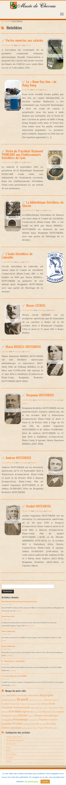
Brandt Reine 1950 (8, 620)
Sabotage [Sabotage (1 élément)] (43, 728)
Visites (20, 49)
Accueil (5, 25)
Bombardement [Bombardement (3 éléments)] (9, 704)
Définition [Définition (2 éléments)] (45, 708)
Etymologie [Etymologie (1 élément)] (38, 712)
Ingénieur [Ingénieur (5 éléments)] (27, 715)
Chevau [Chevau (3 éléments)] (47, 704)
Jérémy (27, 49)
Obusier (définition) (8, 635)
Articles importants (43, 404)
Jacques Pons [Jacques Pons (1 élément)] (37, 716)
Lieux (42, 214)
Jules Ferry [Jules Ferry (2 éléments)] (51, 716)
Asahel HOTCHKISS (38, 509)
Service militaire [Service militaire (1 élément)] (27, 732)
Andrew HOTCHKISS (18, 461)
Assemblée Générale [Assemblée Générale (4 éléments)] (16, 699)
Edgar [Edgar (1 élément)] (33, 712)
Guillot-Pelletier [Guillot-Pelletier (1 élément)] (53, 712)
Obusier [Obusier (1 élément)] (31, 720)
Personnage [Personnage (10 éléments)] (20, 723)
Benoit (45, 93)
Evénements (11, 748)
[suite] (19, 615)
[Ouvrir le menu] (62, 14)
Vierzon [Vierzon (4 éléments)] (48, 731)
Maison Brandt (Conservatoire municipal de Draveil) (19, 605)
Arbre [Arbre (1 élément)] (3, 699)
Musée (8, 755)
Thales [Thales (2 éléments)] (41, 732)
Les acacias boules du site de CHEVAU (14, 680)
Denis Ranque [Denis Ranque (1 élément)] (31, 708)
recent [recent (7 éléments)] (35, 727)
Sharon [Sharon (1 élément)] (35, 732)
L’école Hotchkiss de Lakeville (17, 259)
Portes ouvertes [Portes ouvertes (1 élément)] (34, 724)
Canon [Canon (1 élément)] (31, 704)
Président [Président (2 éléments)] (27, 728)
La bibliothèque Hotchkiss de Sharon (43, 208)
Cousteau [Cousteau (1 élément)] (23, 708)
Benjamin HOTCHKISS (40, 398)
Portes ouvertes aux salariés (24, 44)
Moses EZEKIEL (36, 309)
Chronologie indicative (15, 744)
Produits (37, 93)
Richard (28, 166)
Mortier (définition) (8, 650)
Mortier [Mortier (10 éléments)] (23, 719)
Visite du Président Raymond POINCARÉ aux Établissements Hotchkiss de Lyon (22, 158)
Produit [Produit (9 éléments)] (17, 727)
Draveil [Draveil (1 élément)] (38, 708)
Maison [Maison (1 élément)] (15, 720)
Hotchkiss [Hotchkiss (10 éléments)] (14, 715)
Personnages (42, 314)
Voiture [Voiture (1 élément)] (55, 732)
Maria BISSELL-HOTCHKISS (23, 350)
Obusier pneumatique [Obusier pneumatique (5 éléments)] (46, 719)
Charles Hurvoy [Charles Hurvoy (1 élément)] (38, 704)
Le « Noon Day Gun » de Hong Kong (39, 87)
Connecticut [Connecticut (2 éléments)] (15, 708)
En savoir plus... (32, 781)
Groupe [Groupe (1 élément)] (45, 712)
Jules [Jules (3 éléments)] (44, 715)
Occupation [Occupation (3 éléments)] (7, 723)
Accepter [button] (45, 782)
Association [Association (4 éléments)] (33, 699)
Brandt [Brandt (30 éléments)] (22, 703)
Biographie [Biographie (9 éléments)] (47, 699)
